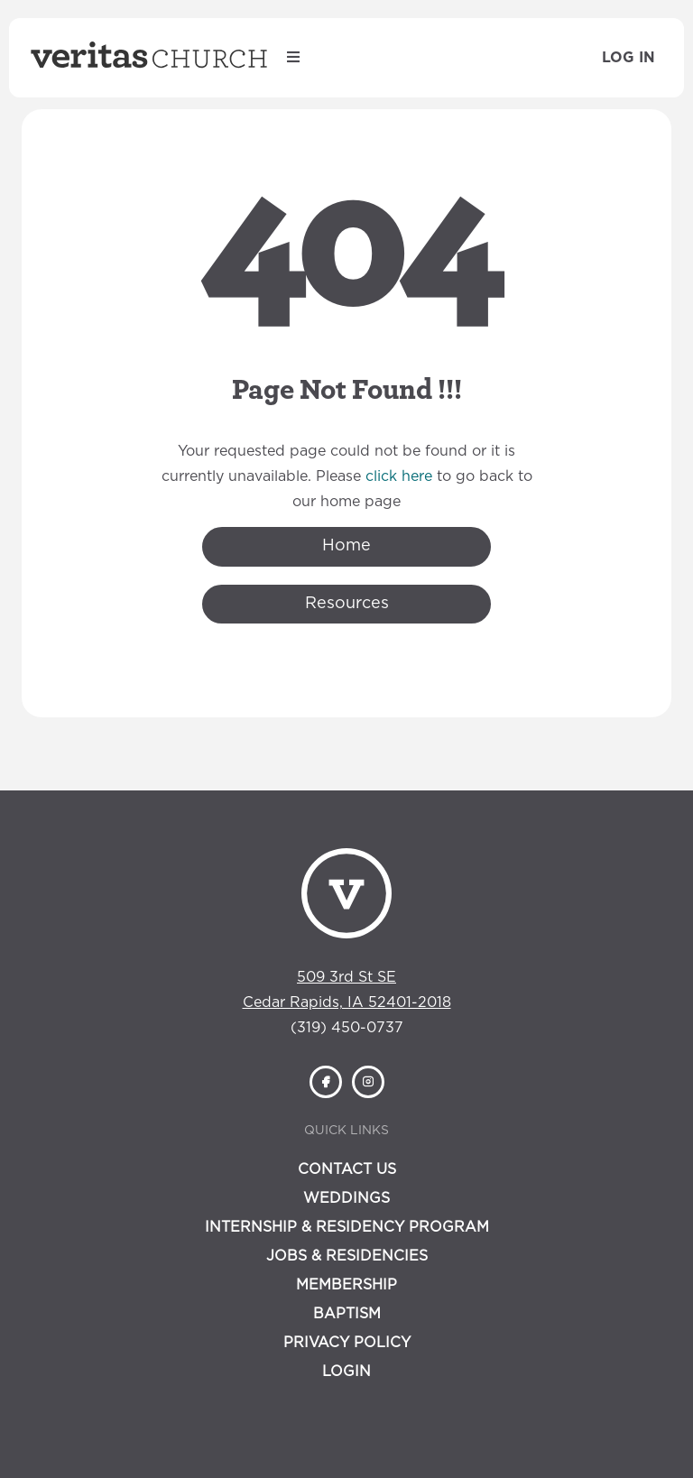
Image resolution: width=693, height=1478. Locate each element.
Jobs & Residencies (347, 1256)
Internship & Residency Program (347, 1227)
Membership (346, 1285)
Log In (628, 58)
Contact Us (347, 1169)
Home (346, 546)
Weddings (346, 1198)
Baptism (347, 1314)
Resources (347, 604)
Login (346, 1371)
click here (398, 476)
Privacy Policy (347, 1342)
